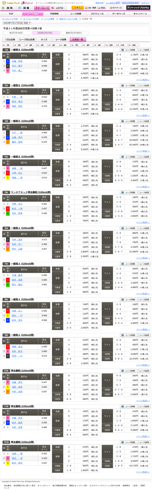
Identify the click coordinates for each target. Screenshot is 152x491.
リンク (7, 488)
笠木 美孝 (17, 213)
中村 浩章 (17, 427)
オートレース (42, 8)
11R (122, 45)
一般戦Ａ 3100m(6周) (22, 228)
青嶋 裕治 (17, 346)
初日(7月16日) (16, 33)
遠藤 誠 (17, 168)
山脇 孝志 (17, 137)
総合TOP (100, 3)
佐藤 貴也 (17, 382)
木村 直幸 (17, 239)
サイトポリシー (44, 485)
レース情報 (32, 14)
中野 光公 (17, 204)
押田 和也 (17, 106)
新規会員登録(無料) (130, 3)
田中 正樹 (17, 249)
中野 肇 (17, 97)
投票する (78, 8)
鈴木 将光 (17, 463)
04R (42, 45)
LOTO (59, 8)
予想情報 (54, 14)
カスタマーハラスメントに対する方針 (105, 485)
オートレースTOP (31, 19)
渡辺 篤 (17, 458)
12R (133, 45)
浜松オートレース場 (68, 19)
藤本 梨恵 (17, 142)
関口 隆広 (17, 284)
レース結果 (61, 39)
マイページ (116, 8)
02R (19, 45)
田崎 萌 (17, 177)
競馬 (9, 8)
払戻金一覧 (78, 39)
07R (76, 45)
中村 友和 (17, 391)
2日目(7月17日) (45, 33)
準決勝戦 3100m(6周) (22, 370)
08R (88, 45)
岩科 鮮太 (17, 351)
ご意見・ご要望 (138, 485)
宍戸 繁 (17, 132)
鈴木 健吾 (17, 422)
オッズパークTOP (10, 19)
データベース (119, 14)
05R (53, 45)
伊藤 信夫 (17, 418)
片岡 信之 (17, 173)
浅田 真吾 (17, 387)
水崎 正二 (17, 311)
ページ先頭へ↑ (143, 79)
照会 (101, 8)
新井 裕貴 (17, 280)
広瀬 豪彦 (17, 275)
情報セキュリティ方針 (78, 485)
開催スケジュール (97, 14)
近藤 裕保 (17, 61)
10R (110, 45)
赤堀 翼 (17, 453)
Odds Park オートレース (17, 3)
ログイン (145, 3)
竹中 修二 (17, 70)
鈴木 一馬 (17, 208)
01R (7, 45)
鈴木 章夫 (17, 320)
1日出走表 (10, 39)
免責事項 (126, 485)
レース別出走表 (27, 39)
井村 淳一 (17, 244)
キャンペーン (140, 14)
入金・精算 (90, 8)
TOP (11, 14)
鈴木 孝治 (17, 101)
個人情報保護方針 (59, 485)
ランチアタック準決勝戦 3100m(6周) (31, 192)
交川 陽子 (17, 66)
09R (99, 45)
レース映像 (75, 14)
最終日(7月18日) (74, 33)
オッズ (44, 39)
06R (65, 45)
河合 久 (17, 356)
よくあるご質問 (113, 3)
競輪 (25, 8)
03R (30, 45)
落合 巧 (17, 315)
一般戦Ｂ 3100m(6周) (22, 49)
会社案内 (7, 485)
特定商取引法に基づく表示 (24, 485)
